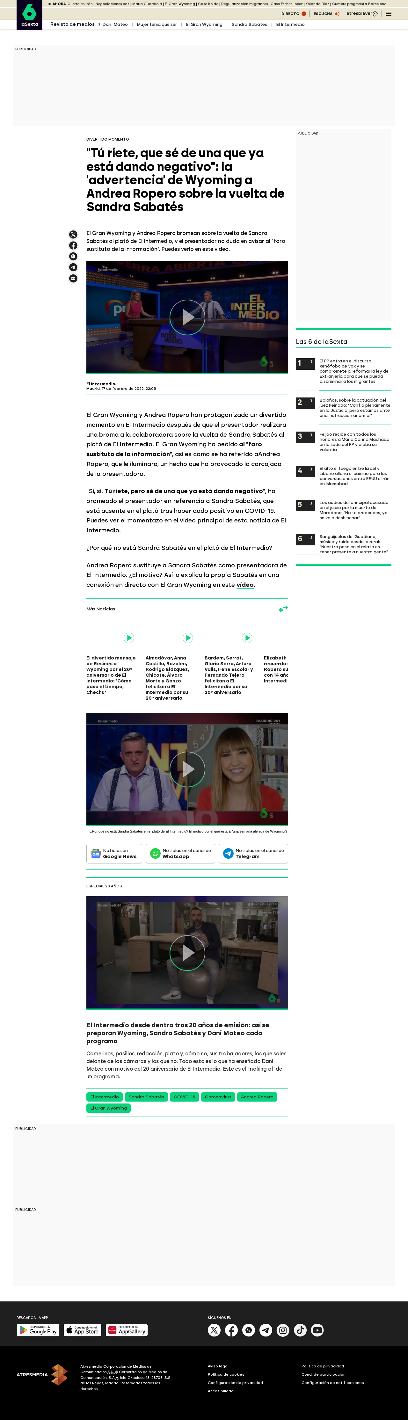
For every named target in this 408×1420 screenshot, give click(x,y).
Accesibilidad (221, 1391)
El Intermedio (290, 24)
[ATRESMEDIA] (45, 1378)
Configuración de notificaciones (333, 1382)
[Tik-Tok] (300, 1335)
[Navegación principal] (388, 14)
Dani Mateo (115, 24)
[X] (214, 1335)
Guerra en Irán (80, 4)
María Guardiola (147, 4)
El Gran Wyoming (180, 4)
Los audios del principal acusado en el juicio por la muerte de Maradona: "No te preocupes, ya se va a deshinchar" (354, 510)
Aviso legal (218, 1366)
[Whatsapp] (248, 1335)
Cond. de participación (324, 1374)
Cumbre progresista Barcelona (359, 4)
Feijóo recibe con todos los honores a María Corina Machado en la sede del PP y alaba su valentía (355, 442)
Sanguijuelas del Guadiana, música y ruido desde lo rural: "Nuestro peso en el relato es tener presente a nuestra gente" (354, 544)
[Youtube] (317, 1335)
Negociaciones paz (112, 4)
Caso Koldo (208, 4)
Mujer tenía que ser (157, 24)
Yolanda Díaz (317, 4)
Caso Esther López (287, 4)
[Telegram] (266, 1335)
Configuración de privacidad (235, 1382)
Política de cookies (226, 1374)
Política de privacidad (323, 1366)
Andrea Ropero (257, 1097)
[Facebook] (231, 1335)
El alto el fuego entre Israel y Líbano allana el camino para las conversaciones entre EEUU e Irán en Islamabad (355, 476)
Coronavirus (218, 1097)
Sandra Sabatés (249, 24)
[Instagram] (283, 1335)
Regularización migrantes (244, 4)
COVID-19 (184, 1097)
